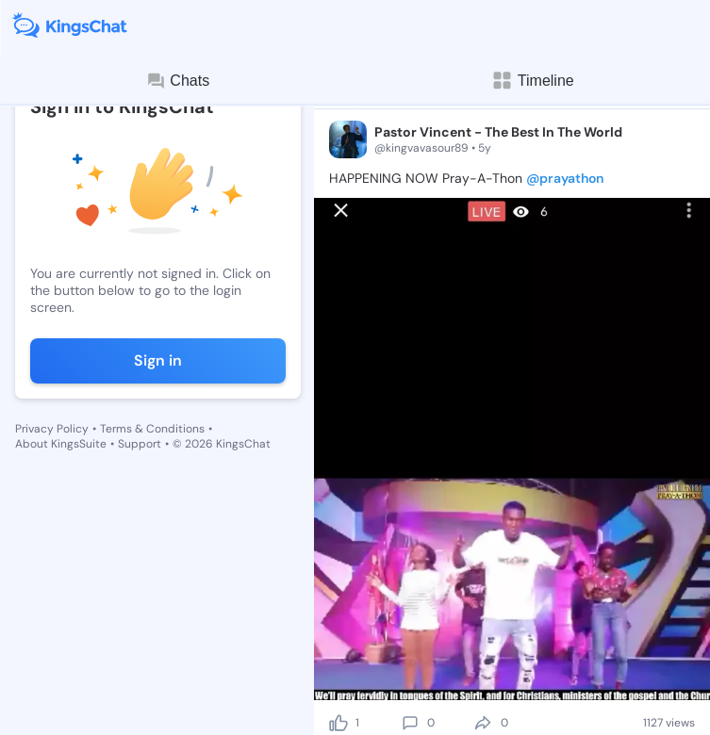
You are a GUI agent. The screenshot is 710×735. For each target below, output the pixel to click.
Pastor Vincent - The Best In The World (498, 131)
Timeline (532, 80)
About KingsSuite (61, 443)
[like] (338, 722)
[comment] (410, 722)
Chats (177, 81)
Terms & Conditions (152, 428)
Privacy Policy (52, 428)
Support (139, 443)
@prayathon (564, 178)
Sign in (158, 360)
